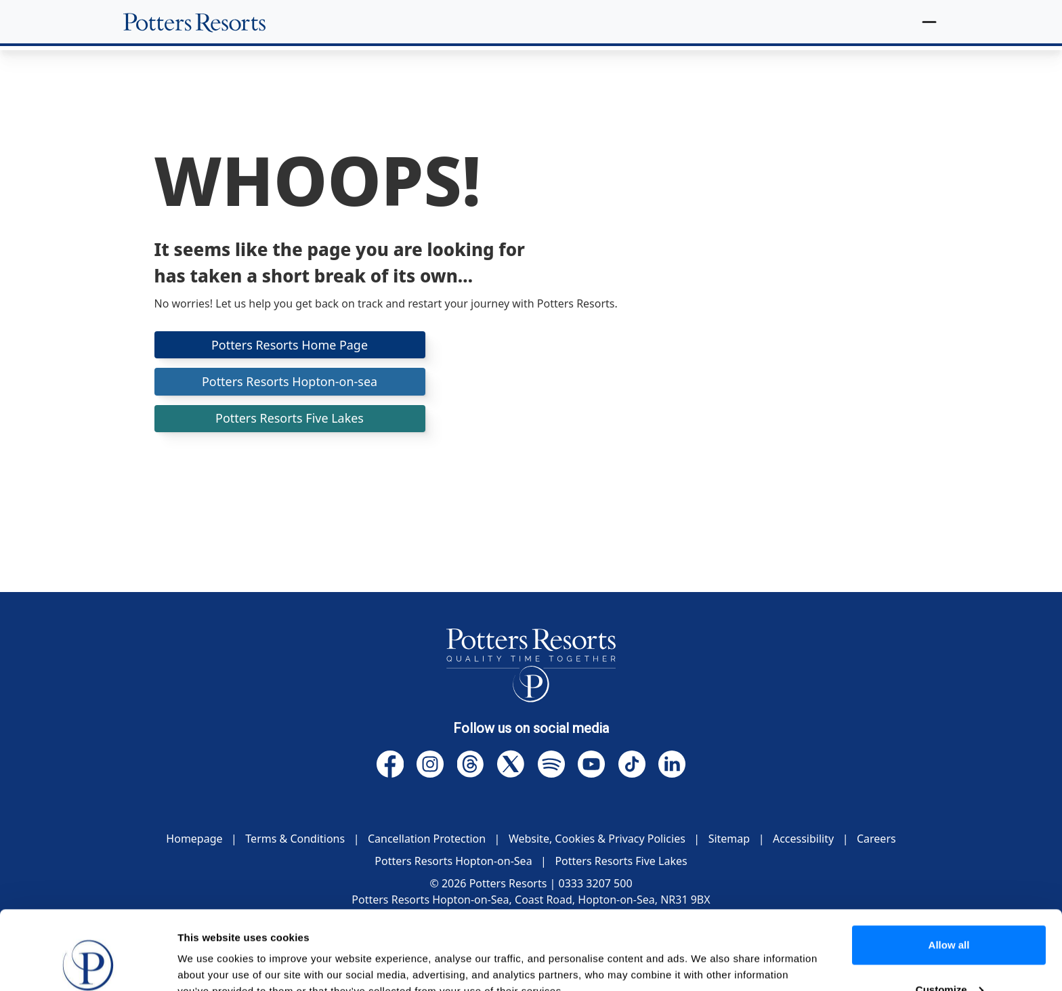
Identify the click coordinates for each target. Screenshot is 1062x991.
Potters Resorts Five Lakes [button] (289, 418)
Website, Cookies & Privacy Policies (597, 838)
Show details (208, 964)
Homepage (194, 838)
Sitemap (729, 838)
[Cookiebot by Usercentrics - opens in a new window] (87, 964)
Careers (876, 838)
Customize (949, 919)
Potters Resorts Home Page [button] (289, 345)
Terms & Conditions (295, 838)
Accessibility (803, 838)
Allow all (949, 875)
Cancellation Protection (427, 838)
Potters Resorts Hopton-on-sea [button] (289, 381)
